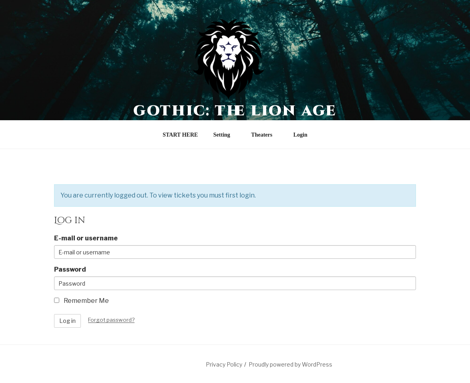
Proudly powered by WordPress (290, 364)
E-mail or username (86, 238)
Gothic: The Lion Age (235, 111)
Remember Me (81, 300)
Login (300, 135)
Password (70, 269)
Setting (225, 135)
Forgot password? (111, 319)
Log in (67, 320)
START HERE (180, 135)
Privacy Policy (224, 364)
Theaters (265, 135)
